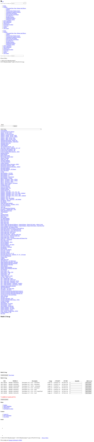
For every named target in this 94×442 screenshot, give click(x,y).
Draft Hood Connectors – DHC (8, 165)
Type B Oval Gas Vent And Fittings (8, 294)
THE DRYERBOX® (5, 287)
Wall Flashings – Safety (6, 304)
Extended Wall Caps (5, 185)
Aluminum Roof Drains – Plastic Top (9, 140)
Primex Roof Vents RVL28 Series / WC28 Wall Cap (12, 228)
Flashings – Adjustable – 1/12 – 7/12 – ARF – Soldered (13, 193)
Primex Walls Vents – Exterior (7, 237)
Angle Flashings (4, 145)
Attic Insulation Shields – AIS (7, 146)
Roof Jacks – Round (5, 252)
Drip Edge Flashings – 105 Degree (8, 169)
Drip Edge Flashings (5, 168)
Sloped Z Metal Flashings (6, 267)
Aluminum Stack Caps (6, 143)
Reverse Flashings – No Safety (7, 244)
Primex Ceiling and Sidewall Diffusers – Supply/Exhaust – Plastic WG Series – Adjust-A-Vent (22, 224)
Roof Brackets (4, 248)
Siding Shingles (4, 266)
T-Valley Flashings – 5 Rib (6, 276)
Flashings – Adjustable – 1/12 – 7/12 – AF (10, 191)
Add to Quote (88, 382)
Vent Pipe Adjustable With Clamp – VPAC (10, 299)
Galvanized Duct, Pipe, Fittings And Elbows (16, 8)
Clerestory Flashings (5, 160)
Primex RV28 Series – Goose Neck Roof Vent (11, 230)
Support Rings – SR (5, 274)
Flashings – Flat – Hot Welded (7, 198)
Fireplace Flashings (5, 189)
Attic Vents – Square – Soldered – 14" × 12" (10, 148)
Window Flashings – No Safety (8, 308)
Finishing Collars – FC (6, 188)
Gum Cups (3, 207)
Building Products (10, 17)
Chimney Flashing (5, 158)
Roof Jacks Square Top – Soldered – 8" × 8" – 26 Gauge (13, 254)
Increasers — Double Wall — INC (8, 209)
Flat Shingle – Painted (5, 200)
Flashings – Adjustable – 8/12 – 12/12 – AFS (11, 194)
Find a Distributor (7, 22)
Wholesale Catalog (10, 19)
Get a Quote (6, 416)
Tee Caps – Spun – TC (6, 277)
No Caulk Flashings (5, 218)
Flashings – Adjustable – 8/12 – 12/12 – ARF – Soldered (13, 195)
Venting (8, 9)
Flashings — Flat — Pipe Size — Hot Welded (11, 199)
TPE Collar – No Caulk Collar (7, 288)
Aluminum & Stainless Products (13, 12)
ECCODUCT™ (9, 15)
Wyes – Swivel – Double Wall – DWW (9, 311)
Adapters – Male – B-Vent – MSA (8, 139)
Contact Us (5, 25)
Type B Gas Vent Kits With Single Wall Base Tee (11, 293)
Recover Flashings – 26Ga (6, 242)
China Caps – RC (4, 159)
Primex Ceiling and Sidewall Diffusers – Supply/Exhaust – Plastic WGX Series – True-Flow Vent (22, 225)
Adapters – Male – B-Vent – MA (8, 138)
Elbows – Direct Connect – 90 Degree (9, 183)
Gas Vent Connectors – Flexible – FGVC (10, 204)
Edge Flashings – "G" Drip (7, 173)
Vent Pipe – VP (4, 297)
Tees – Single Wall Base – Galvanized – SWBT (11, 284)
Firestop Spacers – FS (5, 190)
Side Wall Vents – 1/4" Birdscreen (8, 260)
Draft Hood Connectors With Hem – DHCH (10, 166)
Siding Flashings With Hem (7, 264)
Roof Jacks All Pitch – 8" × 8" (7, 253)
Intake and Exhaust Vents (6, 210)
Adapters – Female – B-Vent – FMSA (9, 136)
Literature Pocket (4, 214)
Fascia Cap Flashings (5, 186)
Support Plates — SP (5, 273)
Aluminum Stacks (5, 144)
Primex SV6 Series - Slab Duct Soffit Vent (10, 235)
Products (5, 7)
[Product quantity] (76, 382)
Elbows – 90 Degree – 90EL (7, 181)
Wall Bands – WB (5, 302)
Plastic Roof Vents (5, 220)
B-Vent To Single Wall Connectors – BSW (10, 151)
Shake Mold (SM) (5, 259)
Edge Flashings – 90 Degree (7, 174)
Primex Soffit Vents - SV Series (8, 233)
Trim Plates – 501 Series (6, 289)
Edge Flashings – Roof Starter (7, 176)
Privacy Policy (45, 437)
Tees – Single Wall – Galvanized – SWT (10, 282)
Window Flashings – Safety (7, 309)
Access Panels (4, 130)
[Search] (17, 3)
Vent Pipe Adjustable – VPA (7, 298)
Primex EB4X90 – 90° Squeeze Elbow (9, 227)
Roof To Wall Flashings (6, 255)
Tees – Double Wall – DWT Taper (8, 279)
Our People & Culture (8, 24)
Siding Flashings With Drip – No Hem (9, 262)
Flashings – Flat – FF (5, 197)
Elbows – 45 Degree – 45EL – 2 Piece (9, 179)
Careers (5, 27)
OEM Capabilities (7, 20)
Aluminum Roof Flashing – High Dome (9, 141)
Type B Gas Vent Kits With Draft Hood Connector (12, 292)
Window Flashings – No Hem (7, 307)
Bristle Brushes (4, 154)
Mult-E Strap (3, 217)
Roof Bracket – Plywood (6, 247)
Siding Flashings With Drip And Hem (9, 263)
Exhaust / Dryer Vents (5, 184)
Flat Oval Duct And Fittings (12, 14)
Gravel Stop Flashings (5, 205)
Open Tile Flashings (5, 219)
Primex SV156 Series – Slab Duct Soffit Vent (11, 234)
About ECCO (6, 23)
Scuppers (3, 258)
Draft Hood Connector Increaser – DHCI (10, 164)
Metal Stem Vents (4, 215)
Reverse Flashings (5, 243)
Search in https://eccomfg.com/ (6, 3)
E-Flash (2, 171)
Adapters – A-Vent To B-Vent (7, 134)
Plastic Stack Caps (5, 222)
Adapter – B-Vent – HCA (6, 133)
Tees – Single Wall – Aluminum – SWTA (10, 281)
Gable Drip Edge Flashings (7, 203)
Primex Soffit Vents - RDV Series (8, 232)
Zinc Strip (3, 313)
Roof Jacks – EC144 (5, 250)
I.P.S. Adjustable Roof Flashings (8, 208)
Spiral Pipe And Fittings (11, 13)
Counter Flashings (5, 163)
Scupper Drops (4, 257)
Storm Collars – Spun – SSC (7, 272)
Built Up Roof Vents (5, 155)
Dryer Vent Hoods (5, 170)
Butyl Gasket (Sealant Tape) (7, 156)
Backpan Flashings (5, 153)
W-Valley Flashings (5, 301)
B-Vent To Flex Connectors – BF (8, 150)
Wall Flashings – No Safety (7, 303)
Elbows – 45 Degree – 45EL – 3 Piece (9, 180)
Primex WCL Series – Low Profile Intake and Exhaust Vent (14, 238)
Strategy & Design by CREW (15, 440)
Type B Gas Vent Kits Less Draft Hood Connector (12, 291)
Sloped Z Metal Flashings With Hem (9, 268)
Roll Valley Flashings (5, 245)
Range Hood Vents (5, 240)
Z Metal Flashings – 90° (6, 312)
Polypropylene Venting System (13, 10)
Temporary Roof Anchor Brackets (8, 286)
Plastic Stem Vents (5, 223)
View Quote (6, 28)
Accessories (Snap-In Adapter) (7, 131)
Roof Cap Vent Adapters (6, 249)
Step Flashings (4, 269)
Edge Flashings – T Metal (6, 178)
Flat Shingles (3, 202)
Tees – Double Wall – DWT (7, 278)
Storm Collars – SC (5, 271)
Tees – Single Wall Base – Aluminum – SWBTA (11, 283)
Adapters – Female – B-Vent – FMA (9, 135)
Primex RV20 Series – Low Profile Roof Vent (11, 229)
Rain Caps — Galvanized (6, 239)
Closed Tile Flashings (5, 161)
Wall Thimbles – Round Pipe (7, 306)
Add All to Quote (4, 375)
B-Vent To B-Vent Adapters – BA (8, 149)
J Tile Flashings (4, 212)
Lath (2, 213)
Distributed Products (10, 18)
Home (4, 5)
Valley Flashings (4, 296)
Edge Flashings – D (5, 175)
